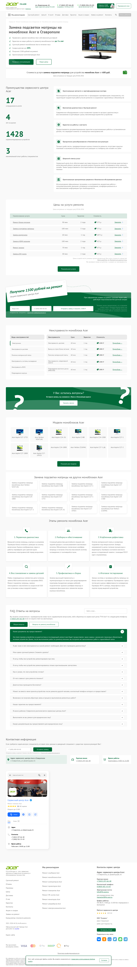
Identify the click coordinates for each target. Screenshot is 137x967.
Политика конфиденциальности (68, 953)
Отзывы (57, 15)
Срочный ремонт (33, 15)
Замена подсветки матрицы (23, 229)
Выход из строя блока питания (58, 349)
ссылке (17, 929)
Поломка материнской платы (58, 355)
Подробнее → (117, 343)
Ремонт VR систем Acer (50, 895)
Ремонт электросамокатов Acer (54, 908)
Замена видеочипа (20, 235)
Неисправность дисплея (56, 343)
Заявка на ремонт (97, 15)
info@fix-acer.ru (103, 892)
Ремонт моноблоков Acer (51, 877)
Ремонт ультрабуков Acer (51, 904)
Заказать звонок (68, 403)
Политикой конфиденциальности (50, 753)
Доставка (65, 15)
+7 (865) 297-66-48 (66, 5)
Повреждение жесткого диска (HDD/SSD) (58, 369)
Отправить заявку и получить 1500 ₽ (73, 309)
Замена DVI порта (20, 254)
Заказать (119, 222)
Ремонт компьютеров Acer (52, 882)
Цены (43, 15)
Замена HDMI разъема (21, 241)
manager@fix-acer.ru (104, 897)
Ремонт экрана (18, 248)
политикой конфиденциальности (36, 312)
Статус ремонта (125, 15)
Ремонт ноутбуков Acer (51, 873)
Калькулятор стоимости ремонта (18, 918)
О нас (50, 15)
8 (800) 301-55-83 (104, 886)
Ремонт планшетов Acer (51, 890)
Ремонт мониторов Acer (51, 899)
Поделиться (99, 939)
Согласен (104, 960)
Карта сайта (10, 935)
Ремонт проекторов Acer (51, 886)
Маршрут (14, 814)
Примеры (9, 888)
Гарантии (73, 15)
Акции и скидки (83, 15)
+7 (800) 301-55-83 (86, 5)
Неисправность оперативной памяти (58, 362)
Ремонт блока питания (21, 222)
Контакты (108, 15)
